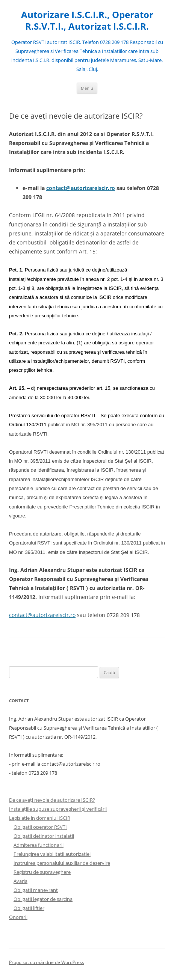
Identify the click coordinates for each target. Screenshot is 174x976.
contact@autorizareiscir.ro (80, 188)
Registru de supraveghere (42, 872)
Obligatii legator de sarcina (43, 899)
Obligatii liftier (29, 908)
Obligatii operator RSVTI (40, 827)
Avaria (20, 881)
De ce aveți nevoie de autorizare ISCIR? (52, 799)
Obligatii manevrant (36, 890)
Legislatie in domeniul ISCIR (39, 818)
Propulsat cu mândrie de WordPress (46, 962)
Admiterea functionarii (39, 845)
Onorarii (18, 917)
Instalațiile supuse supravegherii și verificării (58, 809)
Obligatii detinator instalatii (44, 836)
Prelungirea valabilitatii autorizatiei (52, 854)
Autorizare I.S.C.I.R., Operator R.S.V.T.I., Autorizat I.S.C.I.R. (87, 20)
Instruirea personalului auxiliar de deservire (62, 863)
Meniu (87, 88)
